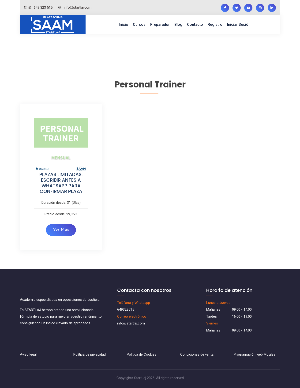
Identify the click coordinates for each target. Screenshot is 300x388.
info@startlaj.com (74, 7)
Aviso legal (28, 354)
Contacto (195, 24)
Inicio (123, 24)
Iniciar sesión (239, 24)
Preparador (160, 24)
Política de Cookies (141, 354)
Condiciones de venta (197, 354)
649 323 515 (37, 7)
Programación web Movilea (254, 354)
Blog (178, 24)
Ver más (61, 229)
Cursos (139, 24)
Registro (215, 24)
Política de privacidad (89, 354)
